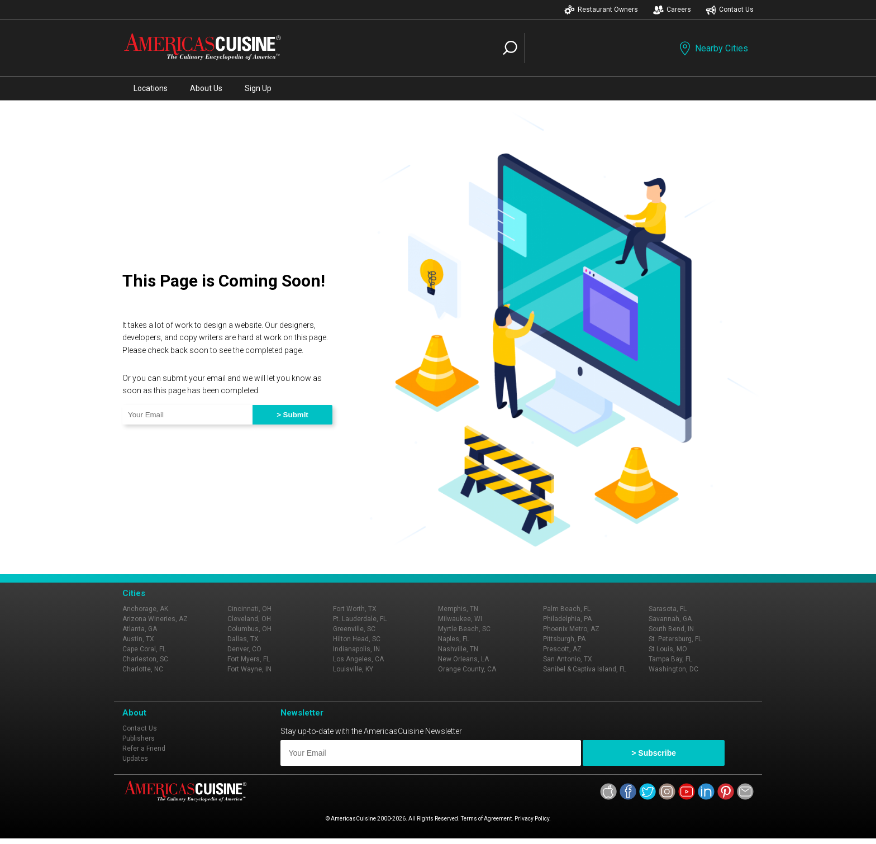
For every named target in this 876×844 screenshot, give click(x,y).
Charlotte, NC (142, 669)
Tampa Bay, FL (670, 659)
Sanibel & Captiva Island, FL (584, 669)
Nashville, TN (458, 649)
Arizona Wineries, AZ (155, 619)
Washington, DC (673, 669)
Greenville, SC (354, 629)
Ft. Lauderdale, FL (360, 619)
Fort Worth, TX (355, 609)
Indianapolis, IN (356, 649)
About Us (206, 88)
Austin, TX (138, 639)
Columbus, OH (249, 629)
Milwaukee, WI (460, 619)
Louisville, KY (353, 669)
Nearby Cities (712, 48)
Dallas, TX (243, 639)
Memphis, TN (458, 609)
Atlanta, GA (139, 629)
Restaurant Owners (601, 9)
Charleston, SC (145, 659)
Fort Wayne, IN (249, 669)
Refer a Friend (143, 748)
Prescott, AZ (562, 649)
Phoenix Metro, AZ (571, 629)
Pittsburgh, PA (564, 639)
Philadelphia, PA (567, 619)
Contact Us (730, 9)
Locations (151, 88)
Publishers (138, 738)
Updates (135, 758)
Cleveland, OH (249, 619)
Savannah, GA (670, 619)
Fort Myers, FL (248, 659)
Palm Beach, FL (567, 609)
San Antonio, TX (567, 659)
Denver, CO (244, 649)
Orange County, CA (467, 669)
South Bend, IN (671, 629)
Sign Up (258, 88)
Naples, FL (453, 639)
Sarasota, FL (668, 609)
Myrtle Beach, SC (464, 629)
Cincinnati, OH (249, 609)
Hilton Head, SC (356, 639)
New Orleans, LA (463, 659)
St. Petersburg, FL (675, 639)
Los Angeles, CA (358, 659)
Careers (672, 9)
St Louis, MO (668, 649)
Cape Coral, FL (144, 649)
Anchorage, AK (145, 609)
